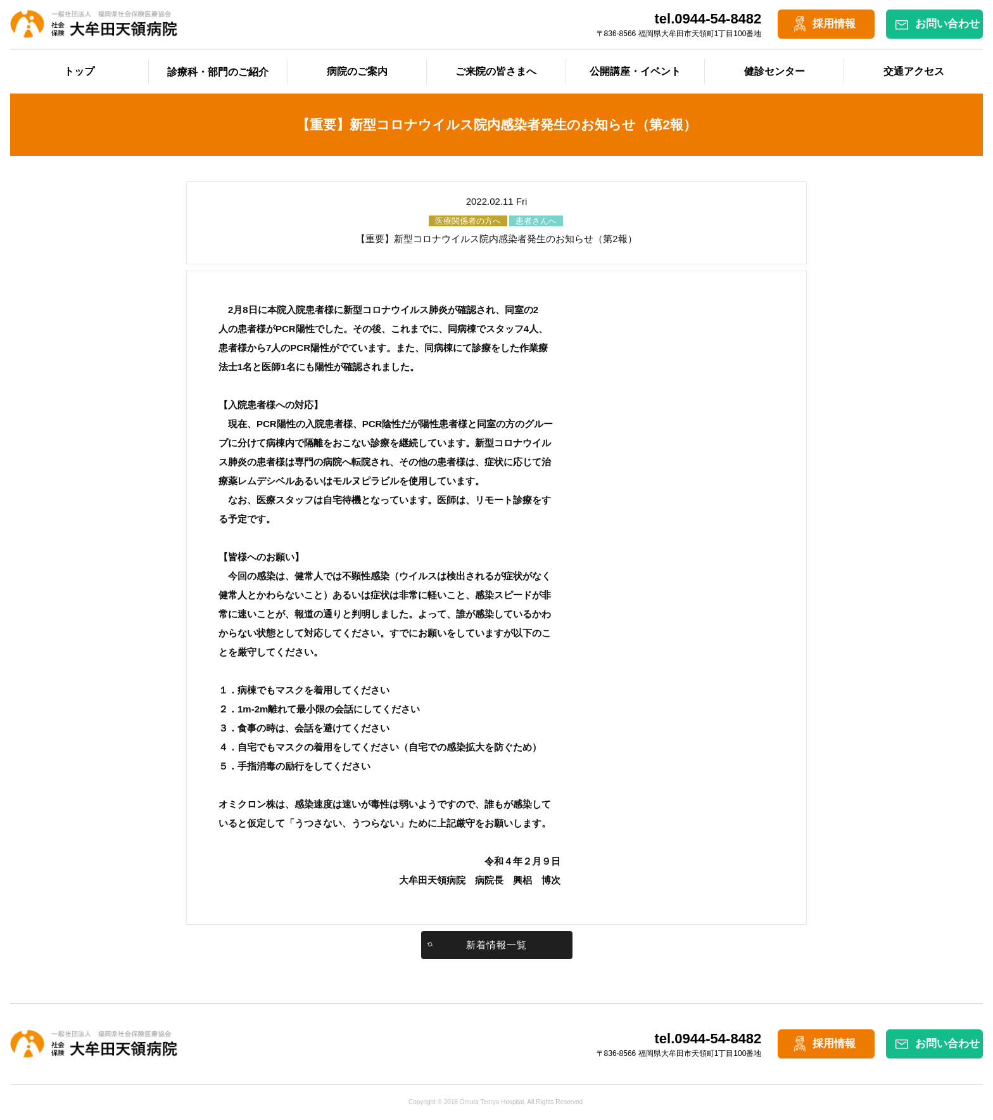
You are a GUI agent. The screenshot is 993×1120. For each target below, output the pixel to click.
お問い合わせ (947, 24)
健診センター (774, 71)
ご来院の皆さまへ (495, 71)
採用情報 (834, 24)
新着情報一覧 (496, 944)
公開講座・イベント (635, 71)
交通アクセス (913, 71)
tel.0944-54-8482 (708, 19)
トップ (79, 71)
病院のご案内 (357, 71)
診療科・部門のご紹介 (218, 72)
